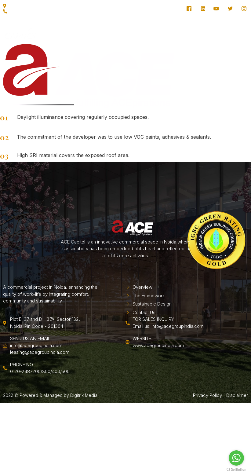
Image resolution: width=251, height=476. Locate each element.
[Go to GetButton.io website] (236, 470)
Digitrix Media (83, 422)
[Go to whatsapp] (236, 458)
